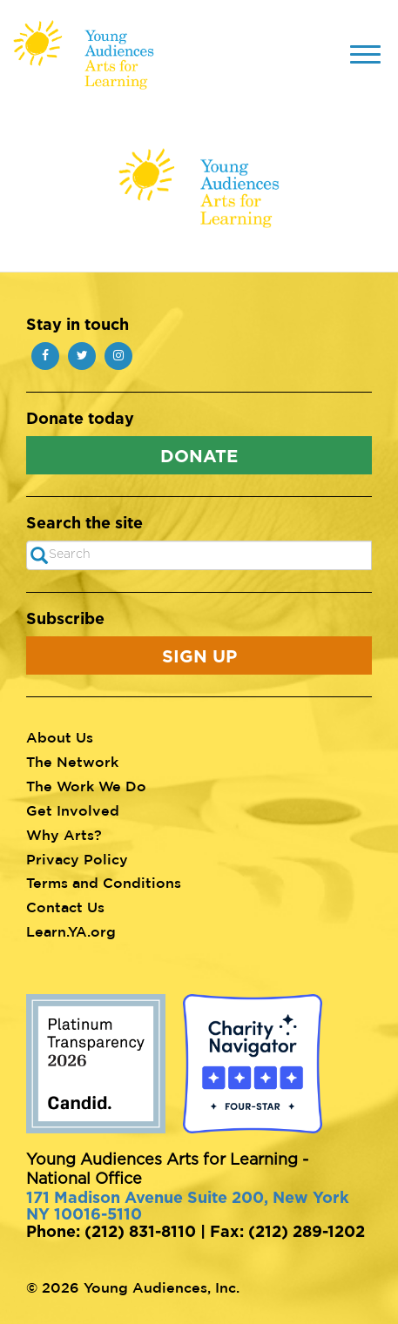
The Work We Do (86, 786)
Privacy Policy (77, 859)
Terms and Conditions (103, 883)
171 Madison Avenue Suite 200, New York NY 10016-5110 (187, 1205)
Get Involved (72, 810)
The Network (72, 762)
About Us (59, 737)
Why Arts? (64, 835)
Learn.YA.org (71, 931)
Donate (199, 455)
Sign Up (199, 655)
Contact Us (65, 907)
